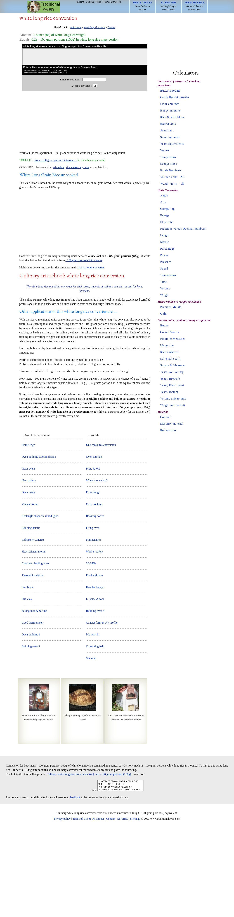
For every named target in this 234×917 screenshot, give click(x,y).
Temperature (168, 157)
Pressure (165, 261)
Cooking (90, 2)
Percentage (167, 248)
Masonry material (171, 423)
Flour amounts (169, 103)
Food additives (94, 663)
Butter (164, 325)
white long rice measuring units (71, 167)
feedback (75, 887)
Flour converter (110, 2)
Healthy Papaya (95, 674)
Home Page (28, 532)
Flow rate (166, 222)
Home (43, 7)
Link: (91, 880)
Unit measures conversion (101, 532)
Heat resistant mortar (34, 639)
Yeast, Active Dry (172, 371)
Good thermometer (32, 710)
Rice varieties (169, 352)
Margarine (167, 345)
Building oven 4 (95, 698)
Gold (163, 313)
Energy (165, 215)
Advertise (122, 908)
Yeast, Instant (169, 391)
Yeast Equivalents (172, 143)
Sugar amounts (170, 137)
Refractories (168, 430)
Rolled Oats (168, 123)
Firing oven (92, 615)
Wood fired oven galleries (142, 6)
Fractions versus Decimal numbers (183, 228)
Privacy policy (62, 908)
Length (164, 235)
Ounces (111, 27)
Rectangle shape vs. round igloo (40, 603)
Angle (164, 195)
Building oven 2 (31, 734)
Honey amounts (170, 110)
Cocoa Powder (169, 332)
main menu (76, 27)
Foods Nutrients (170, 170)
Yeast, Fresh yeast (172, 385)
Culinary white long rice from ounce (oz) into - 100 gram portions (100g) (89, 861)
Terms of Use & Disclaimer (88, 908)
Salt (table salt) (170, 358)
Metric (164, 241)
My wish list (93, 722)
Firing (98, 2)
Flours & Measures (172, 338)
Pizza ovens (28, 556)
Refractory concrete (33, 627)
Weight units (168, 183)
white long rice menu (94, 27)
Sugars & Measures (173, 365)
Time (163, 281)
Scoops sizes (168, 163)
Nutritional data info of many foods (195, 6)
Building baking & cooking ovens (168, 6)
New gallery (29, 568)
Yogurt (164, 150)
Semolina (166, 130)
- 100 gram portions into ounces (83, 348)
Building (80, 2)
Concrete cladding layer (35, 651)
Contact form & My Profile (101, 710)
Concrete (166, 417)
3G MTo (91, 651)
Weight (165, 295)
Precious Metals (170, 306)
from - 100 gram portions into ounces (55, 160)
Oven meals (28, 580)
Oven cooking (94, 591)
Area (163, 202)
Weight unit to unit (172, 405)
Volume (165, 288)
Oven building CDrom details (39, 544)
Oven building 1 (31, 722)
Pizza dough (93, 580)
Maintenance (93, 627)
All (120, 2)
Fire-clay (27, 686)
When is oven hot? (97, 568)
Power (164, 255)
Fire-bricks (28, 674)
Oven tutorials (94, 544)
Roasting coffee (95, 603)
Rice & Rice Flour (172, 117)
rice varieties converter (91, 355)
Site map (91, 745)
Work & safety (94, 639)
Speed (164, 268)
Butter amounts (170, 90)
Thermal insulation (32, 663)
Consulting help (95, 734)
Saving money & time (34, 698)
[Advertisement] (85, 123)
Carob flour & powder (175, 97)
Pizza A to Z (93, 556)
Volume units (169, 176)
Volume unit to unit (173, 398)
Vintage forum (30, 591)
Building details (31, 615)
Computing (167, 208)
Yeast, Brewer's (170, 378)
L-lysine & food (95, 686)
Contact (110, 908)
